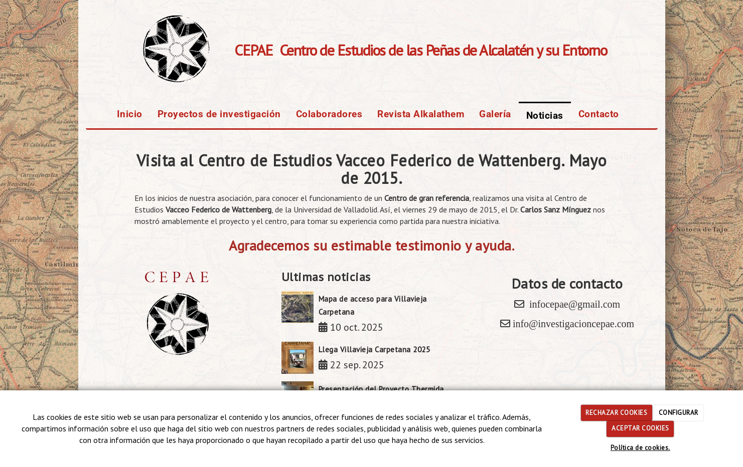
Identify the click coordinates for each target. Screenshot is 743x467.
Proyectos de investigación (219, 114)
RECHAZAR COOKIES (616, 412)
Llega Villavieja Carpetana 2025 (374, 349)
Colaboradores (329, 114)
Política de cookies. (640, 447)
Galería (495, 114)
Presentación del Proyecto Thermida (381, 389)
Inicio (129, 114)
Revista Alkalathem (420, 114)
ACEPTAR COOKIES (640, 428)
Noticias (544, 115)
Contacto (598, 114)
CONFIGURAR (678, 412)
